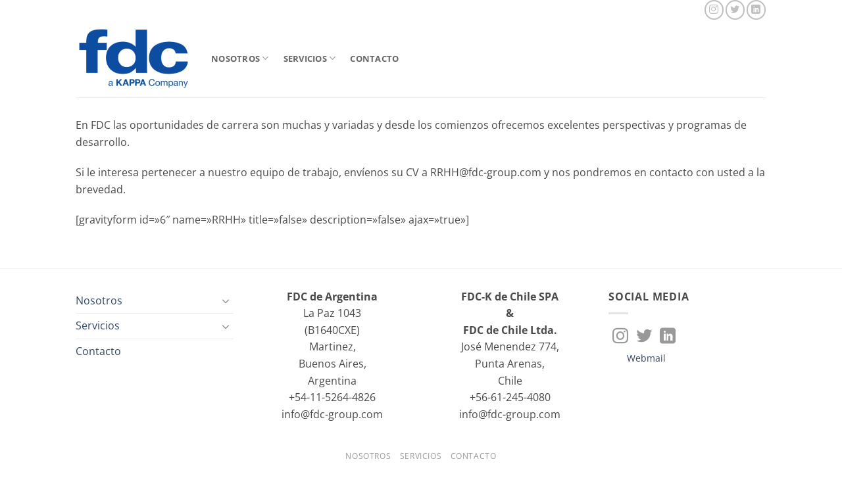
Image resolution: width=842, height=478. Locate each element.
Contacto (374, 58)
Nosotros (240, 58)
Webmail (646, 358)
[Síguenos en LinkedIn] (756, 9)
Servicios (310, 58)
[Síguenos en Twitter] (735, 9)
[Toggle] (226, 300)
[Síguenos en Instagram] (714, 9)
